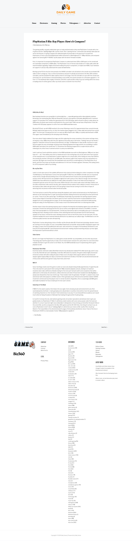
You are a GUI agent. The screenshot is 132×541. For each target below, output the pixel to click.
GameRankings (72, 411)
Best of (70, 358)
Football (70, 397)
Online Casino (72, 455)
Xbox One (70, 522)
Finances (70, 394)
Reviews (70, 475)
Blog (69, 362)
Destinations (72, 374)
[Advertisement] (46, 98)
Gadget (70, 401)
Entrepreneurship (73, 390)
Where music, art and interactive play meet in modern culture (106, 379)
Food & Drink (71, 395)
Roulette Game (72, 479)
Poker (69, 459)
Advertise (43, 346)
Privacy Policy (44, 361)
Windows (70, 512)
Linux (69, 431)
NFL (69, 453)
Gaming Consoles (100, 348)
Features (70, 392)
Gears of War (45, 256)
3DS (69, 346)
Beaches (70, 356)
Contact (43, 348)
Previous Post (29, 327)
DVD (35, 45)
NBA (69, 447)
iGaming (70, 423)
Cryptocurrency (72, 370)
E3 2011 (70, 380)
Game (70, 405)
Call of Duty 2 (54, 252)
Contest (70, 368)
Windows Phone (72, 514)
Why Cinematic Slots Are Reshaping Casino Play (106, 374)
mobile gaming (72, 441)
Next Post (104, 327)
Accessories (71, 348)
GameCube (71, 409)
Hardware (71, 421)
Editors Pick (71, 384)
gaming (70, 415)
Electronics (39, 45)
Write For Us (44, 350)
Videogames (71, 503)
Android (70, 352)
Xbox (69, 518)
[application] (79, 23)
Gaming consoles (73, 417)
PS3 (44, 45)
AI (68, 350)
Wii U (69, 510)
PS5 (69, 471)
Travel (70, 499)
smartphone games (73, 485)
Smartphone (71, 483)
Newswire (71, 451)
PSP (69, 473)
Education (71, 386)
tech (69, 495)
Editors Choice (72, 382)
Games (70, 413)
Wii (69, 509)
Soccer (70, 487)
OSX (69, 457)
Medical (70, 437)
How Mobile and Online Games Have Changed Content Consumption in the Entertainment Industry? (106, 368)
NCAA (69, 449)
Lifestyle (70, 429)
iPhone (70, 427)
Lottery (70, 435)
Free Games (71, 399)
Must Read (71, 445)
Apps (69, 354)
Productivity (71, 461)
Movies (70, 443)
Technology (71, 497)
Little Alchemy (72, 433)
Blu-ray (70, 364)
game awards (72, 407)
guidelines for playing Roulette (76, 419)
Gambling (70, 403)
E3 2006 (70, 378)
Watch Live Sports (73, 506)
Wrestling (71, 516)
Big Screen (71, 360)
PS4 (69, 469)
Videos (70, 505)
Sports (70, 493)
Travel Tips (71, 501)
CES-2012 (71, 366)
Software (71, 491)
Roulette (70, 477)
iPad (69, 425)
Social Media (71, 489)
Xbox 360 (70, 520)
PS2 (69, 465)
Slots (69, 481)
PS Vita (70, 463)
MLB (69, 439)
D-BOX (70, 372)
